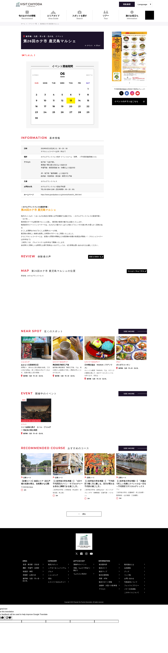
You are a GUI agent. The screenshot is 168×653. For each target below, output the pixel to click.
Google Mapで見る (136, 271)
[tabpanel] (129, 56)
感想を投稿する (95, 256)
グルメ (98, 45)
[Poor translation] (8, 618)
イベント (90, 45)
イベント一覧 (32, 24)
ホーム (23, 24)
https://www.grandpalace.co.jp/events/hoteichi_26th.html (61, 194)
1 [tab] (129, 83)
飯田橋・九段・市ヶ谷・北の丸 (40, 36)
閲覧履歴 (127, 4)
